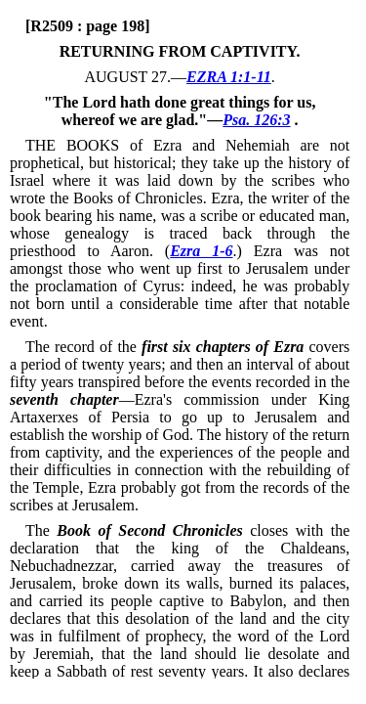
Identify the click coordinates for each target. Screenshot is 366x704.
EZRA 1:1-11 (228, 76)
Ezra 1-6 (201, 250)
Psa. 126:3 (256, 119)
